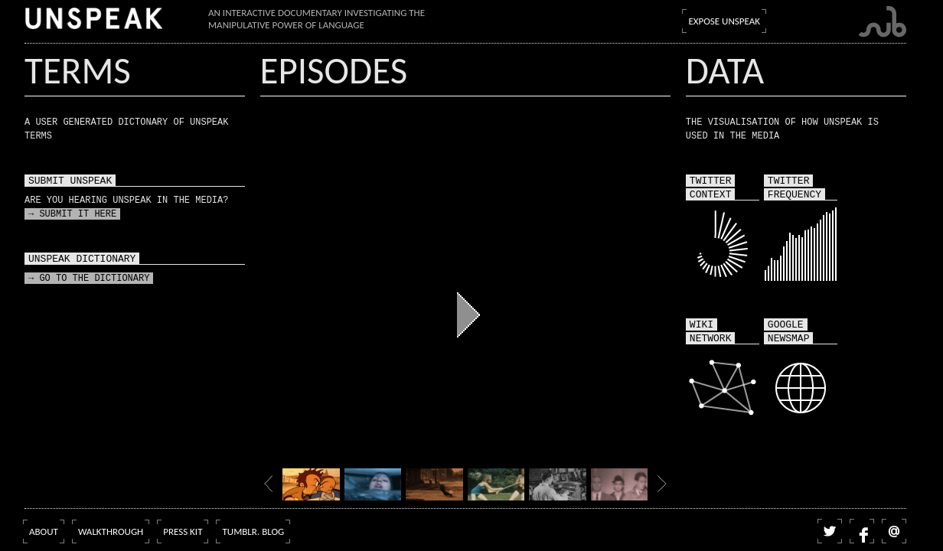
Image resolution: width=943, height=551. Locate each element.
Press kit (182, 531)
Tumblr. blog (253, 531)
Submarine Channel (882, 21)
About (43, 531)
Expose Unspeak (724, 21)
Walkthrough (110, 531)
